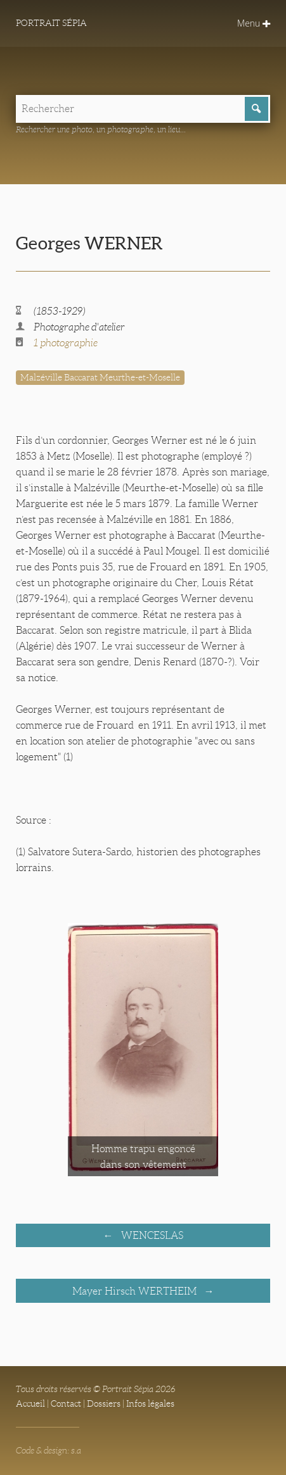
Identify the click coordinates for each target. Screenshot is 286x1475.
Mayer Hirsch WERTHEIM (135, 1291)
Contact (66, 1403)
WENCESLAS (151, 1235)
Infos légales (150, 1403)
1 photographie (66, 342)
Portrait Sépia (51, 23)
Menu (253, 23)
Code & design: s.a (48, 1450)
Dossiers (103, 1403)
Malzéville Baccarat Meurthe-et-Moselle (100, 377)
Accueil (30, 1403)
